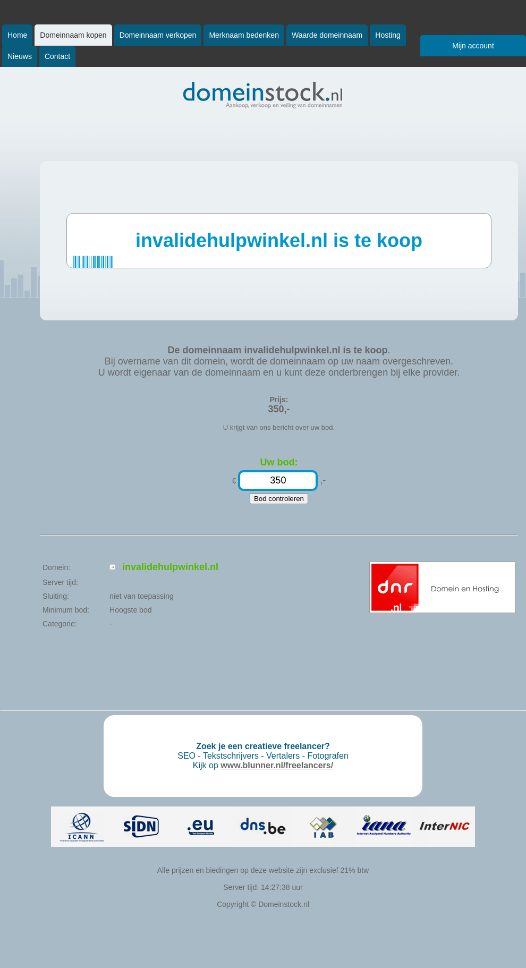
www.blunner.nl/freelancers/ (276, 765)
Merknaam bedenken (244, 35)
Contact (57, 56)
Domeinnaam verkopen (158, 35)
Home (17, 35)
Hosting (387, 35)
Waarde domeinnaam (327, 35)
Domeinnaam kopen (73, 35)
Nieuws (19, 56)
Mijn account (473, 45)
